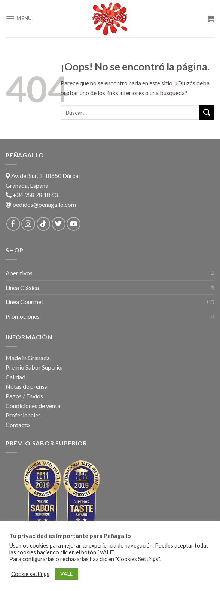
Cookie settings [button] (30, 574)
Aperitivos (19, 272)
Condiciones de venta (33, 405)
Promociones (23, 316)
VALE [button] (66, 573)
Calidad (15, 376)
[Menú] (19, 18)
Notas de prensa (27, 386)
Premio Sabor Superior (35, 367)
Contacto (18, 424)
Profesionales (23, 415)
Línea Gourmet (24, 301)
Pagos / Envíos (24, 395)
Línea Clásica (22, 287)
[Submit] (206, 112)
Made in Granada (28, 357)
